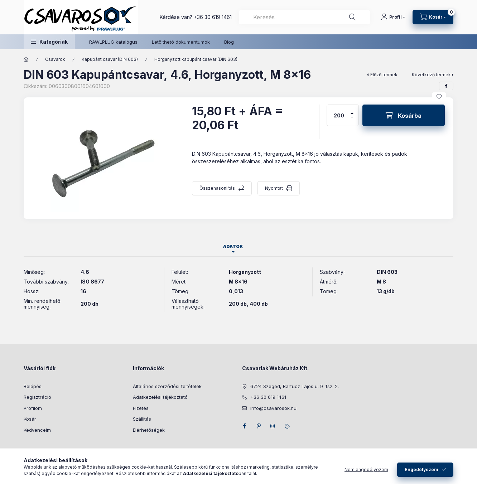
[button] (49, 41)
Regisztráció (37, 397)
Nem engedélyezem (366, 471)
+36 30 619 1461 (213, 17)
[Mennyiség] (339, 115)
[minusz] (352, 120)
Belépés (33, 386)
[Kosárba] (403, 115)
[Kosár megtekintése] (433, 17)
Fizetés (141, 408)
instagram (273, 426)
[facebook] (446, 86)
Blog (229, 42)
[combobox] (304, 17)
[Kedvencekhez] (439, 96)
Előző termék (384, 74)
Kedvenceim (37, 430)
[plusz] (352, 110)
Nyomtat (274, 188)
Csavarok (55, 59)
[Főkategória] (26, 59)
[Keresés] (352, 17)
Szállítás (142, 419)
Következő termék (431, 74)
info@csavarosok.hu (273, 408)
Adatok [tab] (233, 246)
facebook (244, 426)
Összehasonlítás (217, 188)
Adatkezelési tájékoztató (160, 397)
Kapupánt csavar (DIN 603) (110, 59)
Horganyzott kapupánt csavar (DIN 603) (195, 59)
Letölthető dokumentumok (181, 42)
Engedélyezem (421, 471)
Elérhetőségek (149, 430)
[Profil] (393, 17)
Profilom (33, 408)
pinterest (258, 426)
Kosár (30, 419)
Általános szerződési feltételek (167, 386)
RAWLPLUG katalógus (113, 42)
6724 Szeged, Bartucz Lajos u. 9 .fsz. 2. (294, 386)
